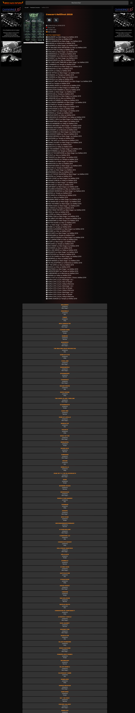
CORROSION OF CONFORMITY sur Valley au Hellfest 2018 (65, 117)
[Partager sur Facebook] (49, 20)
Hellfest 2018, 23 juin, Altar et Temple (59, 288)
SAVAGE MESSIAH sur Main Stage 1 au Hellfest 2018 (64, 136)
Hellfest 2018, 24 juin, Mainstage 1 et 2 (59, 292)
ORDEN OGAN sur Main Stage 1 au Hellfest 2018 (62, 206)
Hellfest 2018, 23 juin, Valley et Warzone (60, 290)
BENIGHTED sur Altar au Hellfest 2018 (59, 69)
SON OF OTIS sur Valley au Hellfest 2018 (60, 50)
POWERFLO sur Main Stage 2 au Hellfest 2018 (62, 161)
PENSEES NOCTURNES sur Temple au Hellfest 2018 (63, 128)
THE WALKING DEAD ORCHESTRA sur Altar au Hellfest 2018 (66, 48)
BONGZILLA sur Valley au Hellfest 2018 (59, 79)
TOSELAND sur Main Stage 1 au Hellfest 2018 (61, 52)
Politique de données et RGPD (23, 695)
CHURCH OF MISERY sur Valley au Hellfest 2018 (62, 100)
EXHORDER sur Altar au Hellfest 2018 (59, 248)
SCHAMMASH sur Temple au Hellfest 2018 (60, 64)
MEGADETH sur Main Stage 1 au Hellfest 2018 (62, 252)
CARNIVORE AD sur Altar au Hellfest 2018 (60, 98)
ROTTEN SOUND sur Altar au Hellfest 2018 (60, 223)
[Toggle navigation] (131, 3)
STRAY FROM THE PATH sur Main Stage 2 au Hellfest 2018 (65, 210)
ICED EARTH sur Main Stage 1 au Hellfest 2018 (62, 233)
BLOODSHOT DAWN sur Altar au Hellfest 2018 (62, 134)
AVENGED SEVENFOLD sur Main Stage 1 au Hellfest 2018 (65, 191)
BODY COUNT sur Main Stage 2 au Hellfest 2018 (62, 178)
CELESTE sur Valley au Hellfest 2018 (58, 71)
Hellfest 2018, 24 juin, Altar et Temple (59, 294)
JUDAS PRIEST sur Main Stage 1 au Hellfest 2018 (62, 111)
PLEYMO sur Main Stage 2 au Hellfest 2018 (61, 170)
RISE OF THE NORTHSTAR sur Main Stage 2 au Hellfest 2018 (66, 153)
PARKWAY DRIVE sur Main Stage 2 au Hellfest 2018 (63, 199)
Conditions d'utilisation (21, 692)
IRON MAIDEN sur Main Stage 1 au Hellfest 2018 (62, 261)
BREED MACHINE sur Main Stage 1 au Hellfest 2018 (63, 126)
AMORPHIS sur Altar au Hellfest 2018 (59, 258)
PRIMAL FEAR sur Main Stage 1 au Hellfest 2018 (62, 216)
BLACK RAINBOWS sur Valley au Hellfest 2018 (61, 123)
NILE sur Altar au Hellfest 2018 (57, 197)
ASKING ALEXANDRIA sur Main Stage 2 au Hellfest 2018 (65, 229)
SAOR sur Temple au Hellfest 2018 (58, 83)
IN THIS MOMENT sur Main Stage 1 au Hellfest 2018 (64, 149)
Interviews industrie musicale (104, 695)
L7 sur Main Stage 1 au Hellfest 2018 (59, 225)
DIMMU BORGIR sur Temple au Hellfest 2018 (61, 299)
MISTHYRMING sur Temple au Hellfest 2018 (61, 151)
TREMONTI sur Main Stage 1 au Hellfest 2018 (61, 157)
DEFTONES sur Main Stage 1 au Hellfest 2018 (61, 183)
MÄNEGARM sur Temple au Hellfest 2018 (60, 235)
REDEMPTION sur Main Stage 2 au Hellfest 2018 (62, 121)
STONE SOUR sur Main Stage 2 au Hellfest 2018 (62, 107)
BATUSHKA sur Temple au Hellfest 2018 (59, 244)
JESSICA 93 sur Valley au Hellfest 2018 (59, 147)
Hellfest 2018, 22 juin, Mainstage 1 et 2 (59, 280)
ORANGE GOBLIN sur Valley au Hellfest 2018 (61, 180)
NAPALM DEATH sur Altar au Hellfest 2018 (60, 115)
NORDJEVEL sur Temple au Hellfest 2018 (60, 75)
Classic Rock (64, 700)
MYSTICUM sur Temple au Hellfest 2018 (60, 94)
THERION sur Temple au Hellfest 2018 (59, 113)
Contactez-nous (19, 697)
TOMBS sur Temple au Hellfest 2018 (58, 227)
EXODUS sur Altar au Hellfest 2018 (58, 267)
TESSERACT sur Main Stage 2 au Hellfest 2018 (61, 58)
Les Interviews (99, 690)
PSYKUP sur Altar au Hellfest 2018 (58, 155)
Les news (63, 697)
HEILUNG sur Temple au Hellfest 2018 (59, 168)
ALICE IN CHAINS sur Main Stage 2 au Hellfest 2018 (63, 256)
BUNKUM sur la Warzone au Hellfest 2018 (60, 43)
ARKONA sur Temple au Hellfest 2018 (59, 176)
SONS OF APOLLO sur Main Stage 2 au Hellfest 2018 (64, 67)
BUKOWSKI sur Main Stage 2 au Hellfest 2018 (61, 45)
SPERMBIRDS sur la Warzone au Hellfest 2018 (61, 56)
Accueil (26, 7)
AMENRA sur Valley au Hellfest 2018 (58, 275)
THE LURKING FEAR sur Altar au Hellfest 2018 (61, 240)
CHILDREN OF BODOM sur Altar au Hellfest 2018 (63, 189)
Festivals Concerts (35, 7)
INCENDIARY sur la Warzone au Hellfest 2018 (61, 130)
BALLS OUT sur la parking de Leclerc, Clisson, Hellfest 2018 (66, 277)
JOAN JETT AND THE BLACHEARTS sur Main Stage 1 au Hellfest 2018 (69, 81)
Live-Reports (64, 692)
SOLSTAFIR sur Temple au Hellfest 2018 (59, 104)
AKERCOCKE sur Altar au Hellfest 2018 (59, 164)
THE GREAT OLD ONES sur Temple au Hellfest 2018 (63, 218)
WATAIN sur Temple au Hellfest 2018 (58, 193)
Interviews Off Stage (101, 692)
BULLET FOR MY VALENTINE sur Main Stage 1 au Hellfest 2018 (67, 174)
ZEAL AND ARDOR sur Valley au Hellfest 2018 (61, 250)
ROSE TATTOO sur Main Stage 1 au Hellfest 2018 (62, 73)
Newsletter (17, 702)
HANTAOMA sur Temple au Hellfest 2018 (60, 138)
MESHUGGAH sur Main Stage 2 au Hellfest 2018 (62, 88)
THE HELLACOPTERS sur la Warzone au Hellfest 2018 (64, 263)
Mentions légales (19, 690)
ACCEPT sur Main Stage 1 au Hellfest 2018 (60, 242)
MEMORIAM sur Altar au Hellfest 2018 (59, 172)
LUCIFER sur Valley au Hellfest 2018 (58, 214)
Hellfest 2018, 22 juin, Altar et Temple (59, 282)
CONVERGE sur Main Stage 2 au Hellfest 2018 (61, 77)
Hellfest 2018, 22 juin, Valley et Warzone (60, 284)
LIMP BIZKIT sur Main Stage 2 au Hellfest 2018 (62, 187)
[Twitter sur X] (56, 20)
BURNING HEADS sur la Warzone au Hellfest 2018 (63, 85)
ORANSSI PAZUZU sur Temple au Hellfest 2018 (62, 159)
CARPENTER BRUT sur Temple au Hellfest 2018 (62, 271)
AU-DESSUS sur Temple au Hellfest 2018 (60, 208)
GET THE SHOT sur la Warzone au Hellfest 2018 (62, 140)
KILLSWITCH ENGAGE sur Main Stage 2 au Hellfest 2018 (65, 237)
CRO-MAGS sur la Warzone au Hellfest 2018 (61, 195)
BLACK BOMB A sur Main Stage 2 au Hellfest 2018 (63, 132)
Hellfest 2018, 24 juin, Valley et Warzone (60, 296)
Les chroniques (65, 695)
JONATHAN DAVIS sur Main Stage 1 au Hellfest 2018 (63, 166)
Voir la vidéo (51, 32)
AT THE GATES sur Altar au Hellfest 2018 (60, 265)
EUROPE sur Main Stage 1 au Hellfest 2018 (61, 92)
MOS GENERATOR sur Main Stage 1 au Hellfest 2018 (64, 41)
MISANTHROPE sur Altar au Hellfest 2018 (60, 60)
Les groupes (64, 690)
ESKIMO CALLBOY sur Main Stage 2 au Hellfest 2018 (64, 142)
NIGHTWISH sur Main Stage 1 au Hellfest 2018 (62, 269)
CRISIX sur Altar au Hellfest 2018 (57, 212)
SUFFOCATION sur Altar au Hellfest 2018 (60, 109)
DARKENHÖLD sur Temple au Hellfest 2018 (61, 54)
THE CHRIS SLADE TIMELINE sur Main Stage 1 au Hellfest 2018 (67, 62)
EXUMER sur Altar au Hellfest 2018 (58, 231)
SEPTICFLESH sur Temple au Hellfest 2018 (60, 254)
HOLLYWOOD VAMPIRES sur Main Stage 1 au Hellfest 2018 (66, 102)
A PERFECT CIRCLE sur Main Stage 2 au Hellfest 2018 (64, 119)
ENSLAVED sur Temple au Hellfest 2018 (59, 185)
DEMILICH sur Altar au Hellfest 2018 (58, 145)
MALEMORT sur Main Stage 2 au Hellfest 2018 (62, 37)
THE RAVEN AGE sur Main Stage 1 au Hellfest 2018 (63, 202)
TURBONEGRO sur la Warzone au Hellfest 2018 (62, 273)
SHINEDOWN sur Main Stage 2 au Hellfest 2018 (62, 221)
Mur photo (97, 697)
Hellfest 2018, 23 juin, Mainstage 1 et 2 (59, 286)
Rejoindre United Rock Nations (23, 700)
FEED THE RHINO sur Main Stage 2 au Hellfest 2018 (63, 204)
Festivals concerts (100, 700)
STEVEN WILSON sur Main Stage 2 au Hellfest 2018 (63, 96)
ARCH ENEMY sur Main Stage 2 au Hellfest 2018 (62, 246)
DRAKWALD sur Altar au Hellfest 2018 (59, 39)
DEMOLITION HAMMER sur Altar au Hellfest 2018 (63, 90)
